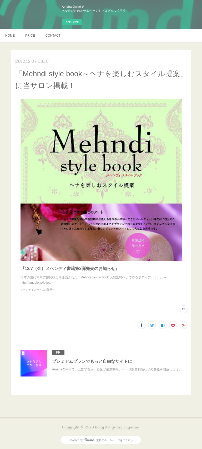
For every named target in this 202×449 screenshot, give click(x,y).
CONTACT (53, 35)
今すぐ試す (72, 22)
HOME (10, 35)
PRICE (30, 35)
